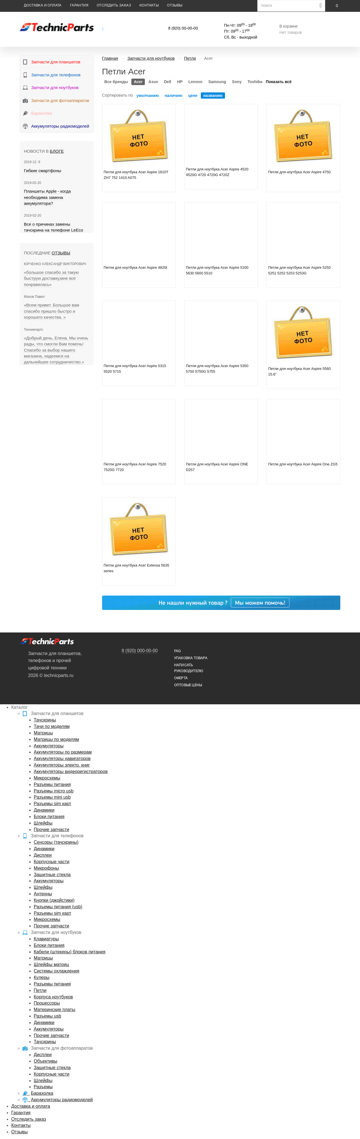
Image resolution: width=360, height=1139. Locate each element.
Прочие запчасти (51, 829)
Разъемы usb (47, 1016)
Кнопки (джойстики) (54, 900)
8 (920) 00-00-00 (183, 28)
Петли (40, 990)
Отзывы (174, 5)
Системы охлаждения (56, 971)
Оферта (181, 678)
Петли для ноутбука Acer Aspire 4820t (135, 267)
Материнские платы (54, 1009)
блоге (57, 151)
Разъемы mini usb (52, 797)
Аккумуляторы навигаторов (62, 758)
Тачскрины (45, 720)
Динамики (44, 810)
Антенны (43, 893)
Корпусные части (51, 861)
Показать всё (278, 81)
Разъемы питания (52, 784)
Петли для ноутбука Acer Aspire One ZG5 (303, 464)
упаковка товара (190, 658)
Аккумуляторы (49, 745)
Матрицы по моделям (56, 739)
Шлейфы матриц (51, 964)
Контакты (149, 5)
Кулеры (42, 977)
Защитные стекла (52, 874)
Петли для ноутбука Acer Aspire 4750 (299, 172)
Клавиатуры (46, 938)
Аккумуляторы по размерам (63, 752)
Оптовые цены (188, 685)
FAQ (177, 651)
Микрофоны (46, 868)
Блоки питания (49, 816)
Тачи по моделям (52, 726)
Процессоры (47, 1003)
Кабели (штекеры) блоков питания (69, 951)
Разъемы (43, 1086)
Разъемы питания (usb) (58, 906)
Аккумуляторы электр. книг (62, 765)
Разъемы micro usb (53, 791)
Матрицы (43, 733)
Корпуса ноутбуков (53, 996)
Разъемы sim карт (52, 803)
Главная (110, 58)
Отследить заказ (114, 5)
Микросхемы (47, 778)
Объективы (45, 1061)
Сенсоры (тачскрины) (56, 842)
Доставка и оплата (43, 5)
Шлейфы (43, 823)
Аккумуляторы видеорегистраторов (71, 771)
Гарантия (79, 5)
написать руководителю (188, 668)
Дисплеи (43, 855)
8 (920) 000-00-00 (140, 650)
